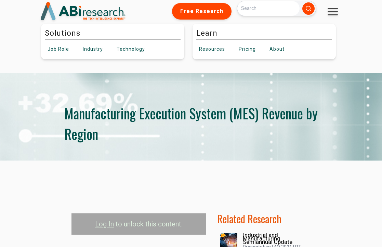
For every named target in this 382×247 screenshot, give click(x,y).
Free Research (201, 11)
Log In (104, 224)
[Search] (268, 8)
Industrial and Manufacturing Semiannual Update (267, 238)
